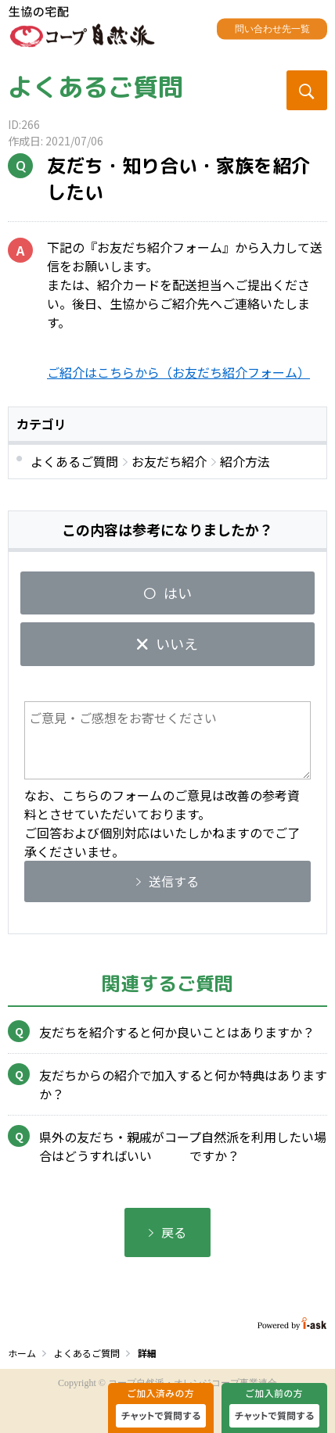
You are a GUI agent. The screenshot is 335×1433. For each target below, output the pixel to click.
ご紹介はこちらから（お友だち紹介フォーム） (178, 372)
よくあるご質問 (95, 87)
